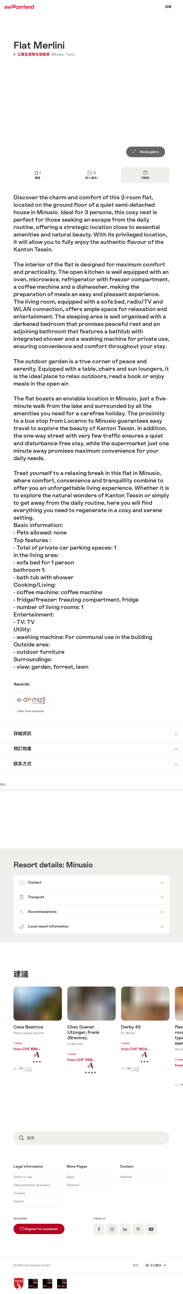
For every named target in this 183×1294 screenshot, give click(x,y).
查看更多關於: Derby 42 (145, 1032)
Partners (73, 1185)
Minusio (79, 864)
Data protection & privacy (31, 1185)
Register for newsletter (42, 1227)
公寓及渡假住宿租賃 (32, 54)
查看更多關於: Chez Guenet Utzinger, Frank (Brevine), (91, 1037)
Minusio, (57, 54)
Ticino (70, 54)
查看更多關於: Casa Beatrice (37, 1032)
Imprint (18, 1201)
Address (126, 1177)
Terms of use (22, 1177)
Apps (70, 1177)
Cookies (19, 1193)
